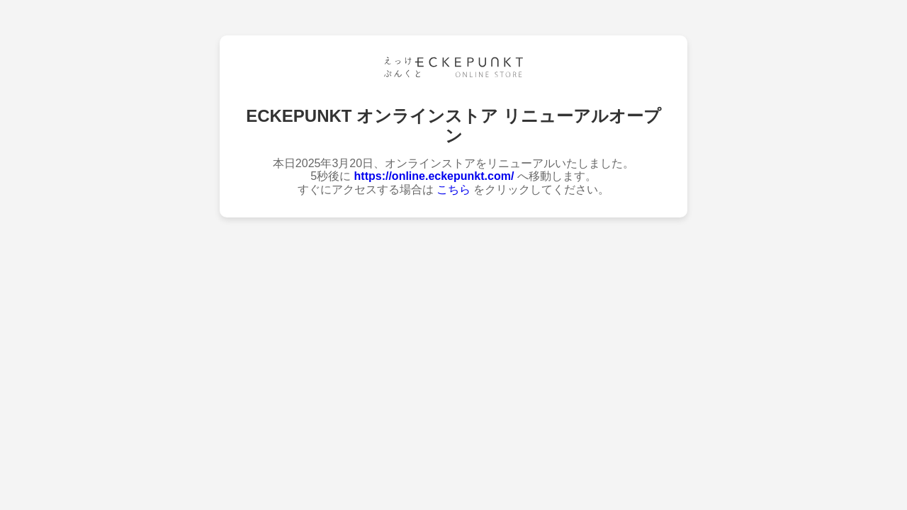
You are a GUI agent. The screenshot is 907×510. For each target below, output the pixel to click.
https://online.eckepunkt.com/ (434, 176)
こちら (453, 189)
